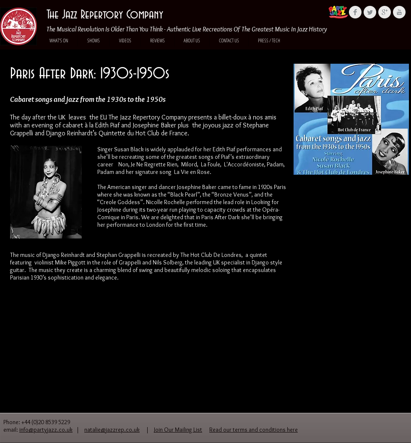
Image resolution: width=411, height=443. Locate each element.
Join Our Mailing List (178, 429)
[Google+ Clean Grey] (384, 12)
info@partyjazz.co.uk (46, 429)
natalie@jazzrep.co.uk (112, 429)
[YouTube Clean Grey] (399, 12)
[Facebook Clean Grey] (355, 12)
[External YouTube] (352, 245)
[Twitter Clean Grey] (370, 12)
